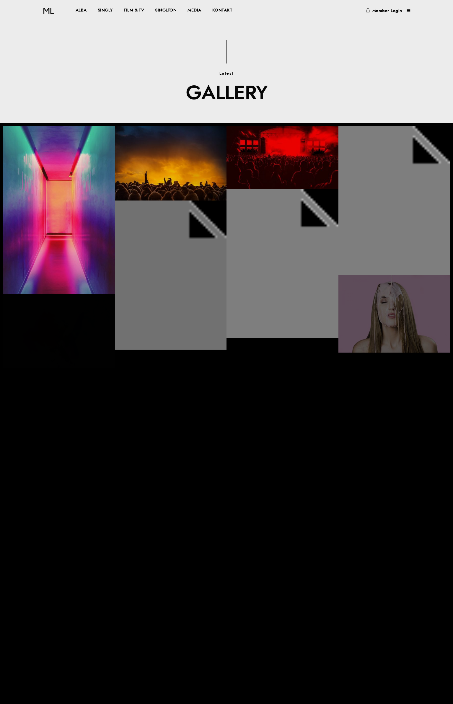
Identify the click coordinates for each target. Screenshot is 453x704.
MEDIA (194, 10)
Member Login (384, 11)
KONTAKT (222, 10)
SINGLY (105, 10)
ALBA (81, 10)
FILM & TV (134, 10)
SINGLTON (166, 10)
